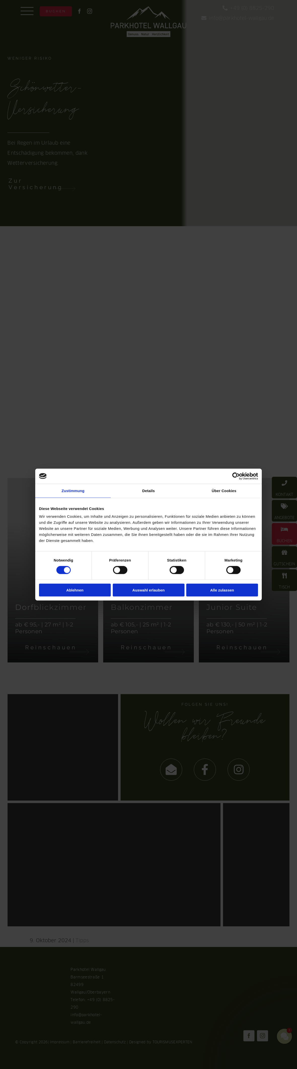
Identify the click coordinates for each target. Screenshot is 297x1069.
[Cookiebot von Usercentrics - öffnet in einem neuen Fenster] (236, 476)
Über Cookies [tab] (224, 490)
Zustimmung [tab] (73, 490)
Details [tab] (148, 490)
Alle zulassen (222, 590)
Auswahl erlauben (148, 590)
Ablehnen (74, 590)
